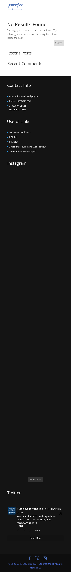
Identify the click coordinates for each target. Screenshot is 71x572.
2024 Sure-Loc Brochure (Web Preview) (27, 146)
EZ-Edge (13, 137)
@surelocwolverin (53, 508)
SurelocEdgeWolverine (30, 508)
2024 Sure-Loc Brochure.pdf (22, 151)
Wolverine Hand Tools (20, 132)
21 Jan (20, 512)
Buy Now (13, 141)
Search (58, 42)
